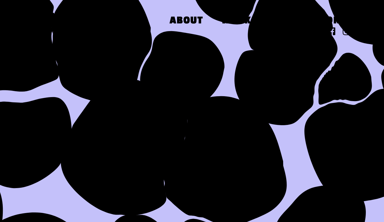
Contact (342, 21)
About (186, 21)
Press (285, 21)
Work (236, 21)
